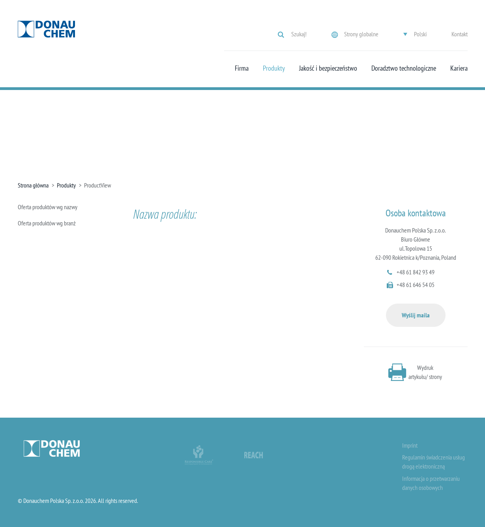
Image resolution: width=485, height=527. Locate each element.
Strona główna (33, 185)
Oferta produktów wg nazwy (47, 207)
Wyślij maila (416, 315)
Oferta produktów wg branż (47, 223)
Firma (242, 68)
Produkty (274, 68)
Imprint (410, 445)
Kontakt (459, 34)
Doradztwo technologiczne (403, 68)
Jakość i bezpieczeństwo (328, 68)
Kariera (459, 68)
